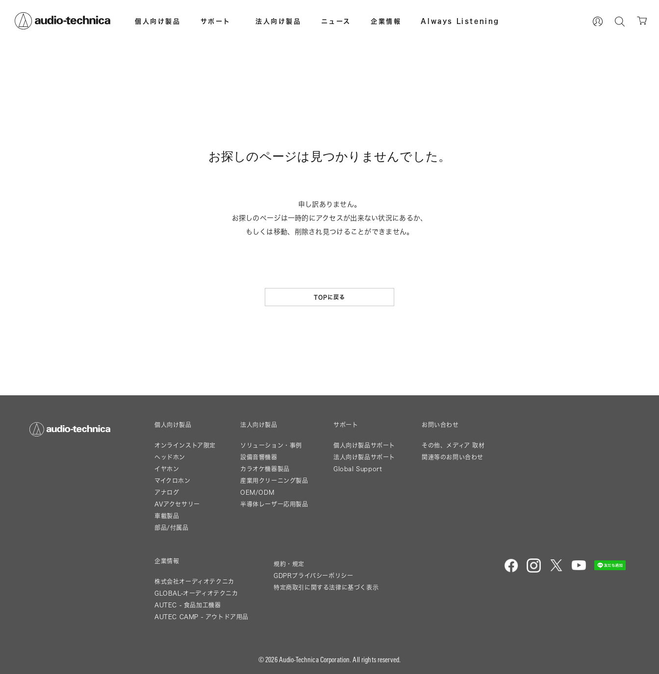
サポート (216, 21)
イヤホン (166, 469)
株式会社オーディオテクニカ (194, 581)
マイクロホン (172, 480)
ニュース (336, 21)
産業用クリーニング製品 (274, 480)
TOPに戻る (330, 297)
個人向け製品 (158, 21)
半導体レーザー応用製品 (274, 504)
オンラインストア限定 (185, 445)
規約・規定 (289, 564)
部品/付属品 (171, 527)
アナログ (166, 492)
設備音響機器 (259, 457)
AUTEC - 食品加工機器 (187, 605)
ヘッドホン (169, 457)
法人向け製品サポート (364, 457)
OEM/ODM (257, 492)
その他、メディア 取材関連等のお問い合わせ (453, 451)
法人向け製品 (278, 21)
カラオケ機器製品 (265, 469)
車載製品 (166, 516)
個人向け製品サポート (364, 445)
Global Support (357, 469)
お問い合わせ (440, 425)
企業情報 (386, 21)
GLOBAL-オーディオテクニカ (196, 593)
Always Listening (460, 21)
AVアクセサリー (177, 504)
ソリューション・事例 (271, 445)
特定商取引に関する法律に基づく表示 (326, 587)
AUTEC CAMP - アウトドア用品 (201, 617)
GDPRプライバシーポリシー (313, 575)
